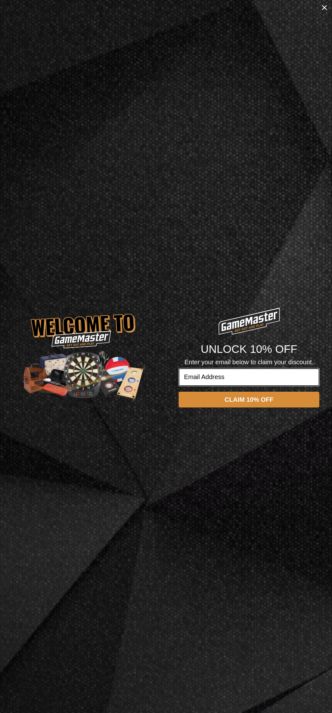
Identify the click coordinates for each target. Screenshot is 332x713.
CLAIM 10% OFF (248, 399)
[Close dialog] (324, 8)
